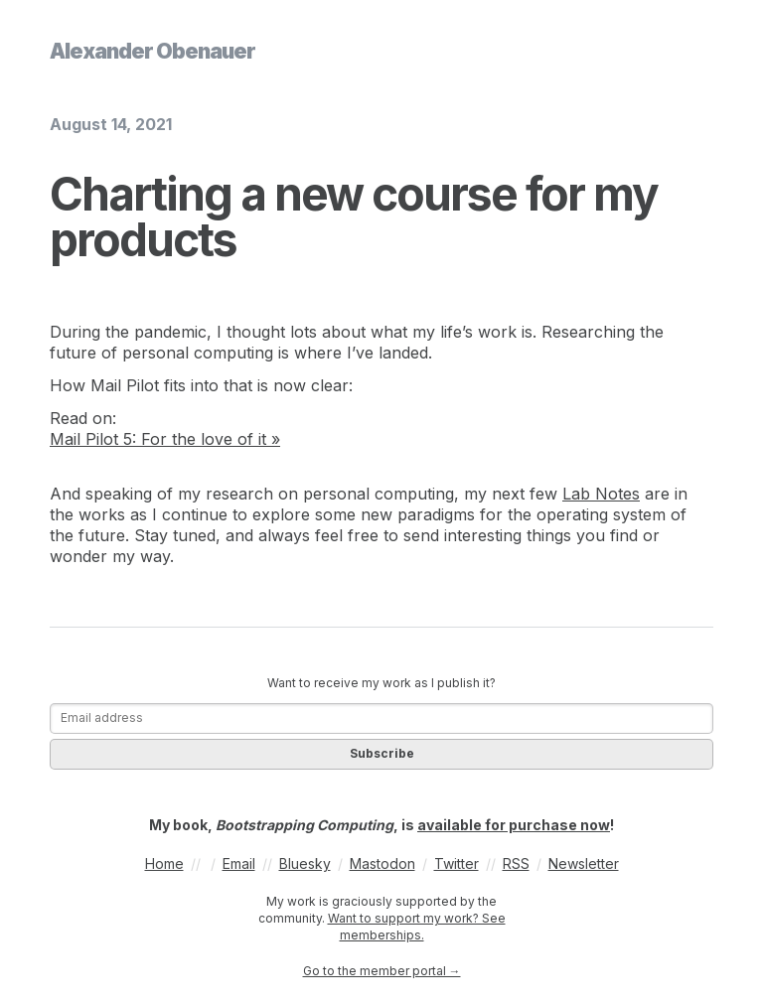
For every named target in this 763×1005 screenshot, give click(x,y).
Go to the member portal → (382, 970)
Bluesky (305, 863)
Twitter (456, 863)
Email (239, 863)
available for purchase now (513, 824)
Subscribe (382, 753)
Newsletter (583, 863)
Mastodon (382, 863)
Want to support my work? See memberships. (417, 926)
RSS (516, 863)
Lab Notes (601, 493)
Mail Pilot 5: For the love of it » (165, 439)
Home (164, 863)
